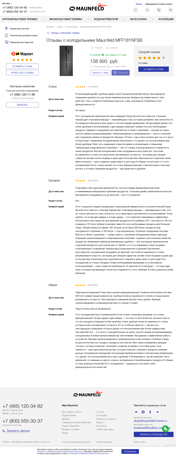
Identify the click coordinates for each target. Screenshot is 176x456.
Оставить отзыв (22, 66)
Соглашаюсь (130, 451)
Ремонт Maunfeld (70, 426)
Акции (139, 4)
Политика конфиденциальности (76, 442)
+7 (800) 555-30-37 (14, 11)
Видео (99, 422)
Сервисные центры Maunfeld (76, 422)
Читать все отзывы (22, 73)
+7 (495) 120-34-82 (14, 7)
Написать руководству (154, 434)
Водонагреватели (106, 19)
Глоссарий (101, 415)
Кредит (66, 419)
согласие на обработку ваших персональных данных (59, 451)
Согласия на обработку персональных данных (88, 453)
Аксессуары (138, 19)
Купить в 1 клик (100, 74)
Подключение (69, 415)
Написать (22, 105)
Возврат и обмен (70, 429)
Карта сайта (139, 442)
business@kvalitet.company (152, 427)
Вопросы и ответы (105, 419)
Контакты (101, 426)
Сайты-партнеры (105, 429)
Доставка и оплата (71, 412)
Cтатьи (100, 412)
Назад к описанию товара (63, 34)
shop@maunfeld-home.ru (150, 420)
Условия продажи (104, 442)
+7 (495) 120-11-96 (22, 94)
